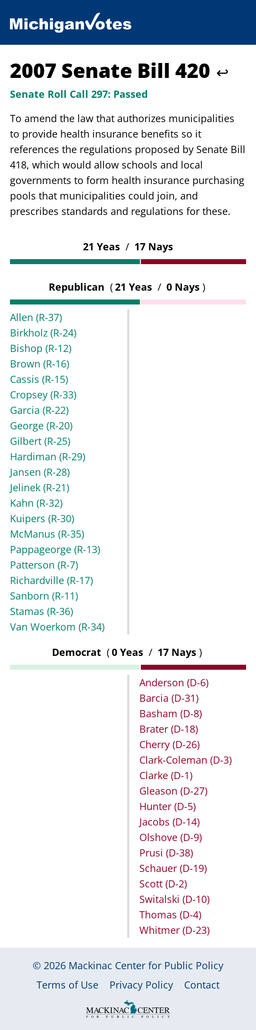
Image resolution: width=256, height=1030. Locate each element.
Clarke (165, 775)
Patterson (44, 564)
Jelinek (39, 487)
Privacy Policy (141, 984)
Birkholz (43, 332)
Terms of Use (67, 984)
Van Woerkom (57, 626)
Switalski (174, 899)
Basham (170, 713)
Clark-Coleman (185, 759)
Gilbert (40, 441)
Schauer (173, 868)
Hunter (167, 806)
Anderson (173, 682)
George (41, 425)
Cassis (39, 379)
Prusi (166, 852)
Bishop (40, 348)
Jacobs (169, 821)
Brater (168, 728)
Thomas (170, 914)
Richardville (51, 580)
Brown (39, 363)
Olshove (170, 837)
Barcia (168, 698)
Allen (36, 317)
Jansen (40, 472)
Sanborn (44, 595)
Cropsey (43, 394)
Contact (202, 984)
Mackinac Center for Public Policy (146, 965)
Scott (163, 883)
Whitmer (174, 930)
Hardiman (47, 456)
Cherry (169, 744)
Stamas (41, 611)
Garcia (39, 410)
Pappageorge (55, 549)
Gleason (173, 790)
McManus (47, 533)
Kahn (36, 502)
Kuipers (42, 518)
